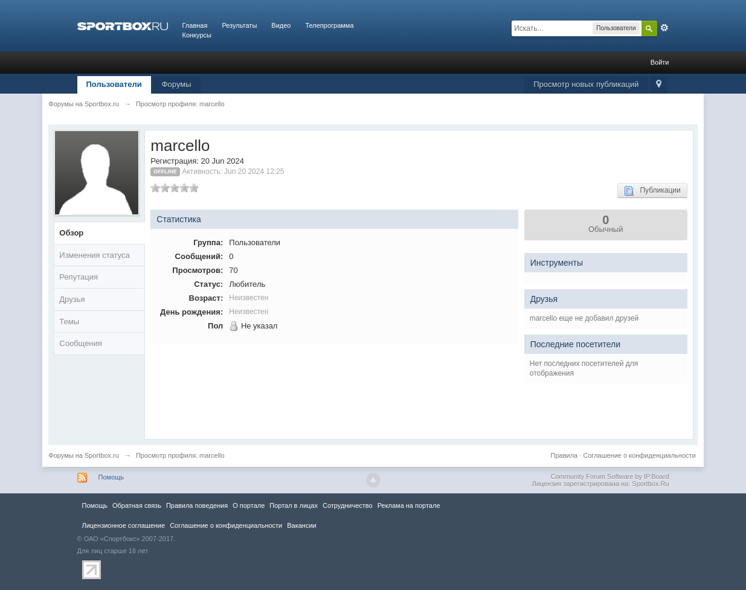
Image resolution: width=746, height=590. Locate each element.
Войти (660, 62)
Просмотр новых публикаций (585, 84)
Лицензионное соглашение (124, 525)
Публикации (652, 191)
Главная (195, 25)
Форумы (176, 84)
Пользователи (114, 84)
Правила (564, 455)
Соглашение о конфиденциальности (639, 455)
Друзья (72, 299)
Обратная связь (136, 505)
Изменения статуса (94, 255)
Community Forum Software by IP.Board (609, 476)
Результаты (239, 25)
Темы (69, 321)
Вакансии (301, 525)
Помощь (111, 477)
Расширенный (664, 28)
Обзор (71, 232)
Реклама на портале (409, 505)
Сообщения (80, 343)
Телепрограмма (329, 25)
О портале (249, 505)
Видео (281, 25)
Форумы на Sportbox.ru (83, 455)
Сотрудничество (348, 505)
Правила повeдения (197, 505)
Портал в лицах (293, 505)
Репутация (78, 276)
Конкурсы (196, 35)
